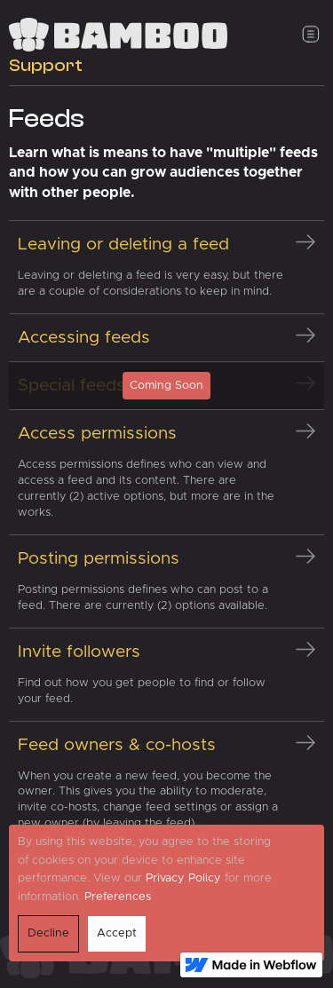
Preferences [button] (117, 897)
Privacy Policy (183, 878)
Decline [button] (48, 933)
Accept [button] (117, 933)
